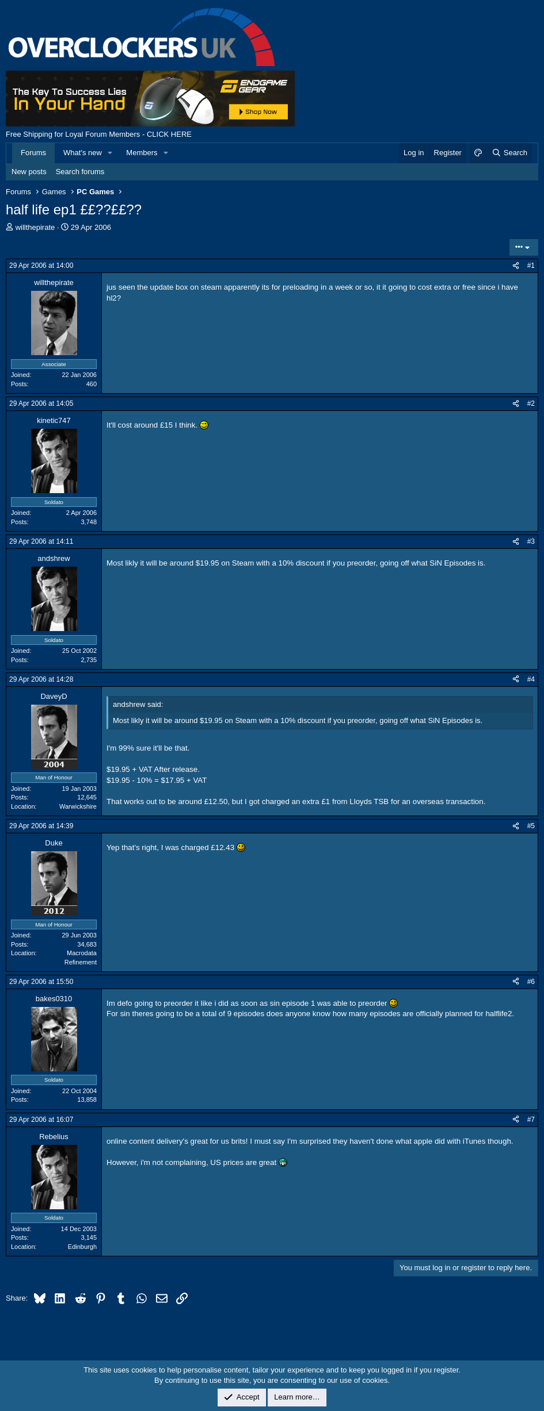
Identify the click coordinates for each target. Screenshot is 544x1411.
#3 (531, 541)
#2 (531, 403)
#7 (531, 1120)
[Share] (515, 265)
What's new (82, 152)
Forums (33, 152)
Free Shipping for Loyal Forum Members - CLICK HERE (99, 134)
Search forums (80, 171)
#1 (531, 266)
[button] (110, 153)
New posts (29, 171)
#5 (531, 826)
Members (141, 152)
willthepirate (35, 227)
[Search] (509, 153)
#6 (531, 982)
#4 (531, 679)
